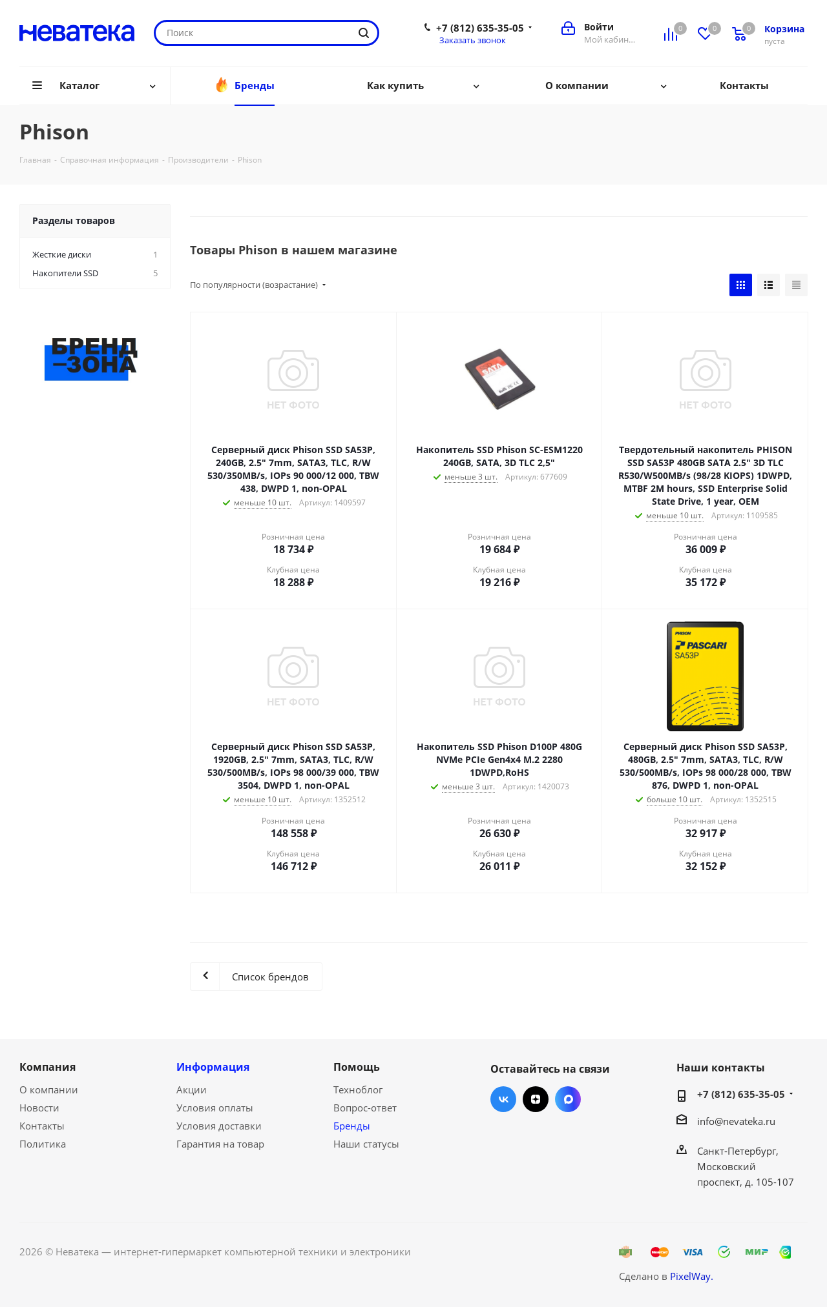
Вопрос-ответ (365, 1107)
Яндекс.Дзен (536, 1099)
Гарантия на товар (220, 1143)
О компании (48, 1089)
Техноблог (357, 1089)
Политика (42, 1143)
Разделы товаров (73, 220)
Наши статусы (366, 1143)
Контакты (42, 1125)
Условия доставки (219, 1125)
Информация (212, 1067)
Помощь (356, 1067)
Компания (47, 1067)
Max (568, 1099)
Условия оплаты (214, 1107)
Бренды (351, 1125)
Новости (39, 1107)
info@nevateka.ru (736, 1121)
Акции (191, 1089)
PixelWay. (691, 1276)
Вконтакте (503, 1099)
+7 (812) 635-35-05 (480, 28)
